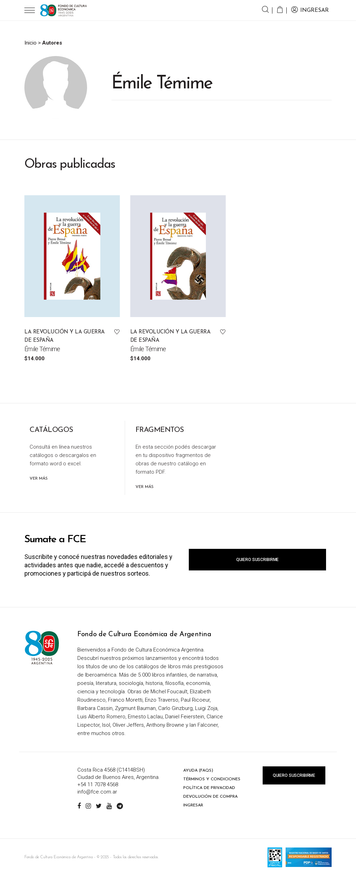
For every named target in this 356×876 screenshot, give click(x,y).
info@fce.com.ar (97, 792)
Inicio (30, 43)
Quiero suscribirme (257, 559)
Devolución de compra (210, 797)
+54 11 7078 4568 (97, 784)
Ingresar (193, 805)
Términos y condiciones (211, 779)
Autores (52, 43)
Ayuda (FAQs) (198, 770)
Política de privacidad (209, 788)
